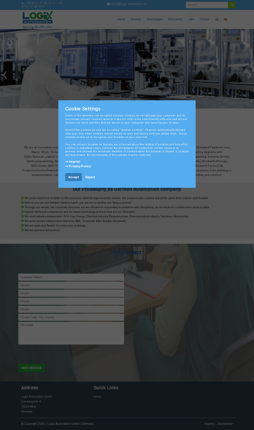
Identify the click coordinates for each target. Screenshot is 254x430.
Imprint (72, 161)
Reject (90, 177)
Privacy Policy (78, 166)
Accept (73, 177)
